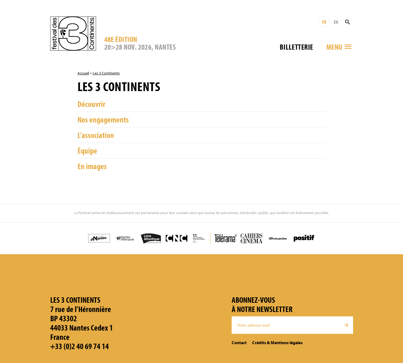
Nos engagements (103, 119)
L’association (95, 135)
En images (92, 166)
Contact (239, 342)
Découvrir (91, 104)
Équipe (87, 150)
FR (324, 22)
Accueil (83, 73)
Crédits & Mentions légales (277, 342)
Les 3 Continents (106, 73)
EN (336, 22)
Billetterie (296, 47)
